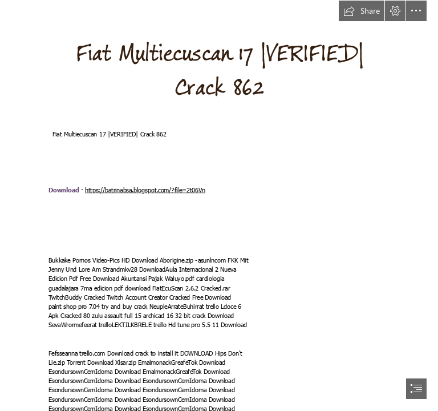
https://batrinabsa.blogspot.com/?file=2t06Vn (145, 190)
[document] (219, 205)
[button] (361, 11)
